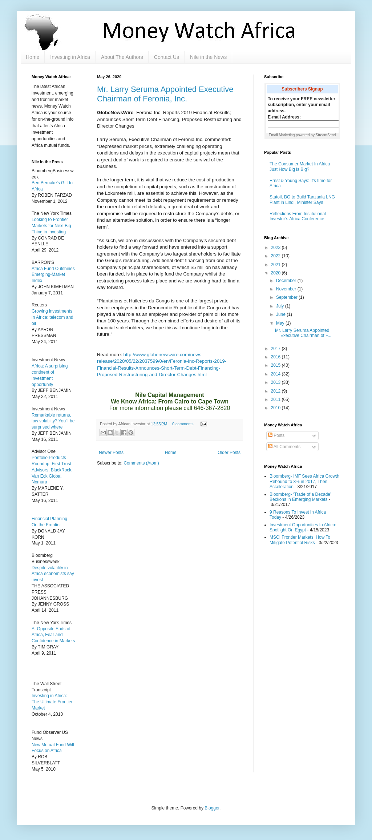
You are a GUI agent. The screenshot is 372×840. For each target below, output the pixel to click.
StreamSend (326, 135)
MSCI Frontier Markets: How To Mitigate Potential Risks (300, 540)
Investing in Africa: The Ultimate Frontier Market (52, 702)
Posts (276, 435)
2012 (276, 391)
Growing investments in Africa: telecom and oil (52, 317)
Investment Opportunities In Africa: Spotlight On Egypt (303, 527)
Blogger (212, 808)
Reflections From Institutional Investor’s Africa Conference (298, 216)
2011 (276, 399)
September (287, 297)
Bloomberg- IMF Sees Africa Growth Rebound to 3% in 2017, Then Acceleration (304, 481)
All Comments (284, 446)
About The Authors (122, 57)
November (287, 289)
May (281, 323)
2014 (276, 374)
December (287, 280)
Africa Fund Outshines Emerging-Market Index (53, 275)
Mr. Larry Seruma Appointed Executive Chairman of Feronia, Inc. (165, 94)
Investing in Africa (70, 57)
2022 (276, 255)
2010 (276, 407)
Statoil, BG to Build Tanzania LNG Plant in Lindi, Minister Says (302, 199)
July (280, 306)
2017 (276, 348)
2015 (276, 365)
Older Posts (229, 452)
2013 (276, 382)
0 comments (183, 424)
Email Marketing (282, 135)
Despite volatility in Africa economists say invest (53, 574)
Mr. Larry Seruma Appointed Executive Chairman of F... (303, 333)
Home (32, 57)
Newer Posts (111, 452)
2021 (276, 264)
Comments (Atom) (141, 463)
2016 (276, 356)
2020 (276, 273)
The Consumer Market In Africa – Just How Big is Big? (301, 166)
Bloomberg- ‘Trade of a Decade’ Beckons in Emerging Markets (300, 497)
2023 (276, 247)
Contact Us (166, 57)
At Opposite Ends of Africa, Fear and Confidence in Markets (53, 635)
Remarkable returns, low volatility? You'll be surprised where (53, 421)
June (281, 314)
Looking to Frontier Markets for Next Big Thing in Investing (51, 225)
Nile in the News (208, 57)
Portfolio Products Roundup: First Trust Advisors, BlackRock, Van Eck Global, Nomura (52, 470)
